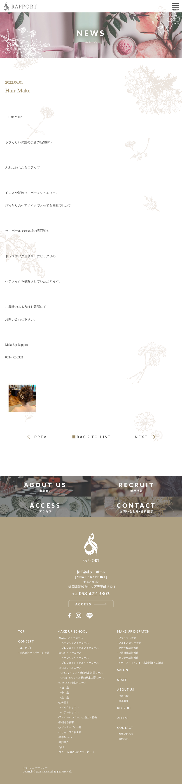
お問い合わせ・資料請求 (136, 507)
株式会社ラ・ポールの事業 (34, 652)
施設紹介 (64, 742)
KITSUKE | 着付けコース (72, 682)
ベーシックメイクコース (75, 642)
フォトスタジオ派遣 (130, 642)
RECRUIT (124, 708)
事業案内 (45, 486)
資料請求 (123, 738)
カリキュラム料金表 (70, 732)
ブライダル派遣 (127, 637)
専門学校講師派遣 (128, 647)
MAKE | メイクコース (71, 637)
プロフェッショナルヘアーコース (80, 662)
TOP (21, 631)
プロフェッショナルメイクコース (80, 647)
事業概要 (123, 700)
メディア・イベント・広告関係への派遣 (141, 662)
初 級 (65, 687)
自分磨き (64, 702)
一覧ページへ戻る (91, 437)
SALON (122, 670)
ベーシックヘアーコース (75, 657)
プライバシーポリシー (35, 767)
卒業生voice (65, 737)
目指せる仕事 (66, 722)
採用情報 (136, 486)
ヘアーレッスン (70, 712)
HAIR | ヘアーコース (70, 652)
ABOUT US (125, 689)
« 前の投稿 (41, 437)
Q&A (61, 747)
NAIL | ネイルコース (70, 667)
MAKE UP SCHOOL (72, 631)
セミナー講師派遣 (128, 657)
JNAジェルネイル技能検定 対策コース (82, 677)
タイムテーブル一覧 (70, 727)
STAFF (122, 680)
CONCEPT (26, 641)
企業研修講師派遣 (128, 652)
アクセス (45, 507)
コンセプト (26, 647)
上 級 (65, 697)
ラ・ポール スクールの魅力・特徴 (78, 717)
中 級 (65, 692)
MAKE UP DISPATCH (133, 631)
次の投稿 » (145, 437)
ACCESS (122, 718)
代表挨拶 (123, 696)
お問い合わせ (126, 733)
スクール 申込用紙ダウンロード (76, 752)
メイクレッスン (70, 707)
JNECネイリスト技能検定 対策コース (82, 672)
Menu (175, 6)
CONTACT (125, 728)
